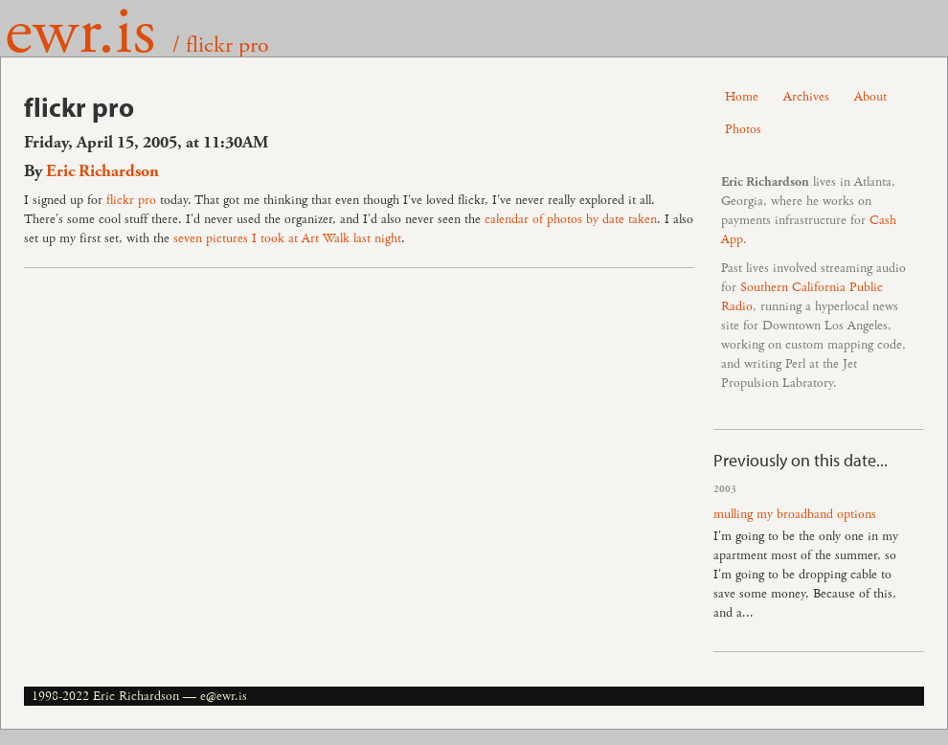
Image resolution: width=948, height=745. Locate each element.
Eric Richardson (102, 171)
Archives (806, 96)
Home (741, 96)
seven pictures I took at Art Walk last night (287, 238)
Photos (743, 129)
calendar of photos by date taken (571, 219)
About (870, 96)
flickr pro (131, 200)
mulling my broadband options (794, 514)
